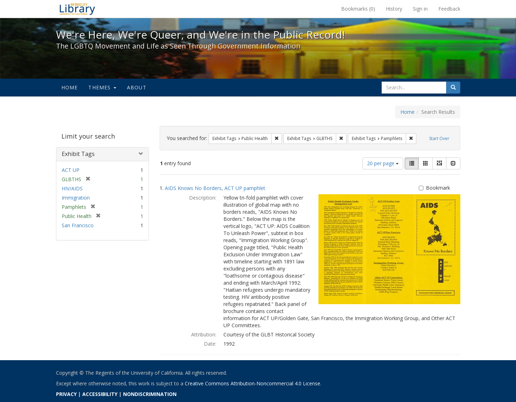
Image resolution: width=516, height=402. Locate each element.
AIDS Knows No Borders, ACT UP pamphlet (215, 188)
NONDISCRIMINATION (150, 394)
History (394, 8)
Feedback (449, 8)
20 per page (383, 163)
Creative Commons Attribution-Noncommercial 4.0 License (252, 383)
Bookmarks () (358, 8)
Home (69, 87)
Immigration (76, 197)
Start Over (439, 138)
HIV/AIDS (72, 188)
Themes (102, 87)
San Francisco (78, 225)
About (136, 87)
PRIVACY (66, 394)
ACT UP (70, 170)
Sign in (420, 8)
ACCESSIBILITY (99, 394)
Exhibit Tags (78, 154)
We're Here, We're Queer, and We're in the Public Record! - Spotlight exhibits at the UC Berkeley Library (77, 9)
